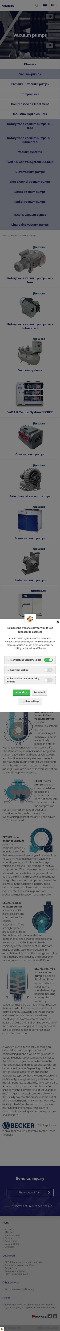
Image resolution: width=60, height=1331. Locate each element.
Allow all (21, 692)
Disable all (39, 692)
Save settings (30, 701)
